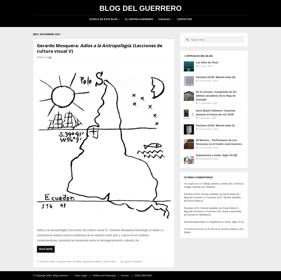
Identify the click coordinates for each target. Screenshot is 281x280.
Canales (164, 19)
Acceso (125, 275)
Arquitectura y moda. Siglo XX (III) (216, 155)
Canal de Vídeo (63, 261)
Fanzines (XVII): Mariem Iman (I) (215, 125)
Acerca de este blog (103, 19)
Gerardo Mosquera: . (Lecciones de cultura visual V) (99, 48)
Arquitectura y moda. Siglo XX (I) (226, 221)
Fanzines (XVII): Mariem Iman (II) (215, 77)
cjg (49, 57)
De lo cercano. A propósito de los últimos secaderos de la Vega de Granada (216, 95)
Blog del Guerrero (140, 8)
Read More (46, 250)
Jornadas (77, 261)
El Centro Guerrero (139, 19)
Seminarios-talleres (92, 261)
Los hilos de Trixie (207, 62)
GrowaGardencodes (194, 221)
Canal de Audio (47, 261)
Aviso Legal (81, 275)
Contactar (184, 19)
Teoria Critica (109, 261)
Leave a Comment (133, 261)
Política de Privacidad (104, 275)
